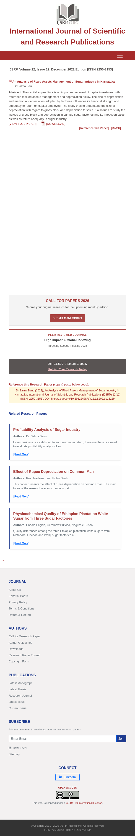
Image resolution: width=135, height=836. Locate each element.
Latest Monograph (21, 683)
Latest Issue (17, 701)
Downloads (16, 649)
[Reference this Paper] (94, 128)
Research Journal (20, 695)
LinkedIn (67, 777)
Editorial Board (18, 596)
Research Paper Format (24, 655)
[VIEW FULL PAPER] (22, 123)
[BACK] (116, 128)
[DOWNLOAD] (55, 123)
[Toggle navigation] (120, 55)
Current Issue (17, 708)
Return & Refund (20, 615)
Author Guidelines (20, 642)
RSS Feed (18, 748)
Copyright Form (19, 661)
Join (121, 738)
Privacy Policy (18, 602)
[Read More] (21, 454)
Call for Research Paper (24, 636)
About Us (15, 589)
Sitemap (14, 754)
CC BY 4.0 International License (84, 803)
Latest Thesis (17, 689)
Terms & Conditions (21, 608)
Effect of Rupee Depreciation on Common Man (53, 472)
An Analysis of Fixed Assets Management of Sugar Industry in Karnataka (63, 81)
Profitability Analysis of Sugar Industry (46, 430)
